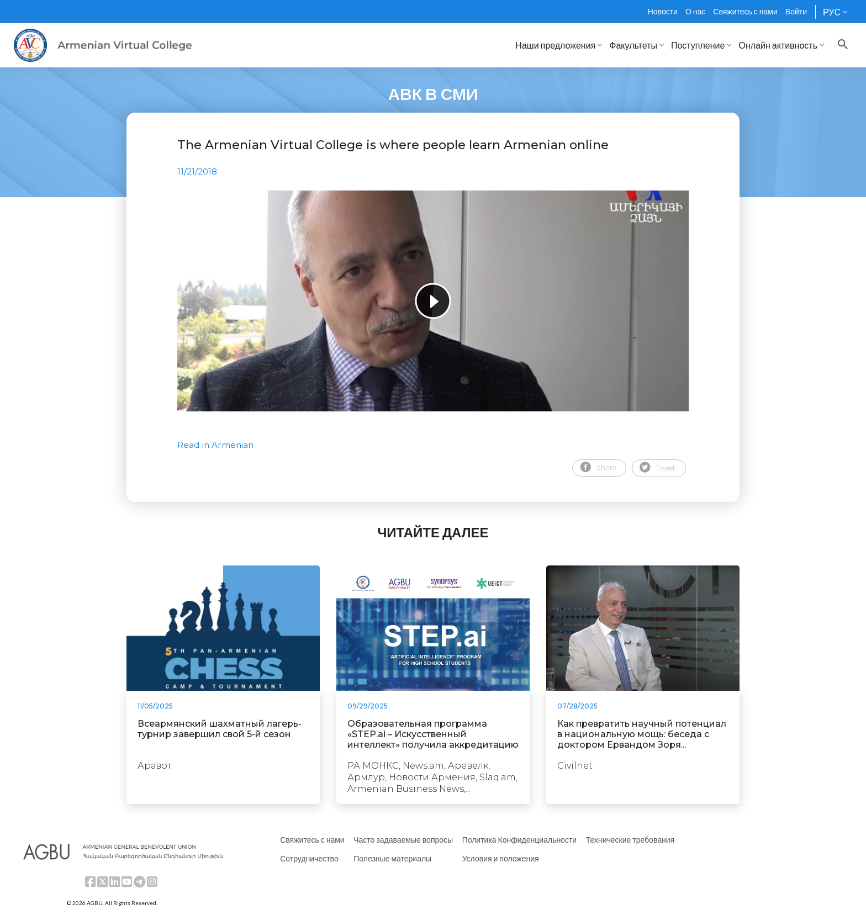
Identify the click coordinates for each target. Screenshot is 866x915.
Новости (663, 11)
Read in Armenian (215, 445)
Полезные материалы (392, 858)
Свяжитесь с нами (745, 11)
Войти (796, 11)
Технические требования (630, 839)
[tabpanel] (433, 301)
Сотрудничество (309, 858)
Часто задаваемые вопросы (403, 839)
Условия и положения (500, 858)
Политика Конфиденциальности (519, 839)
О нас (695, 11)
